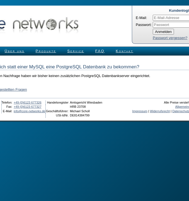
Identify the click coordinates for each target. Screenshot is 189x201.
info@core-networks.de (29, 111)
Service (75, 51)
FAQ (100, 51)
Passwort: (144, 25)
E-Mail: (141, 18)
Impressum (139, 111)
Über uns (15, 51)
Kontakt (124, 51)
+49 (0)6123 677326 (27, 102)
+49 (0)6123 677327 (27, 106)
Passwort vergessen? (170, 38)
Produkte (46, 51)
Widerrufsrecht (160, 111)
